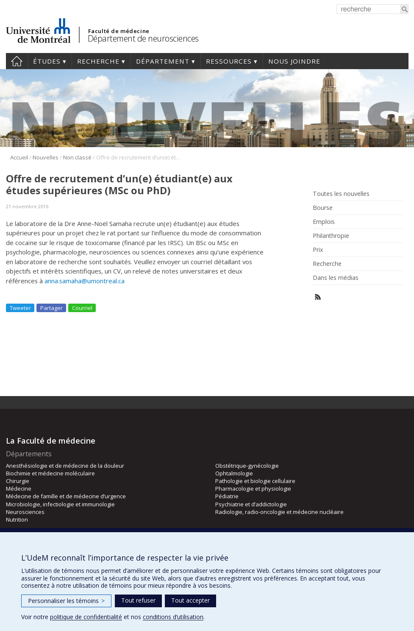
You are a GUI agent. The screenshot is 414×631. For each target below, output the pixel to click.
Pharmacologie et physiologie (253, 488)
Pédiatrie (227, 496)
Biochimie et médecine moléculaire (50, 473)
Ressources (229, 61)
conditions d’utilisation (173, 617)
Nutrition (17, 519)
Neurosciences (25, 512)
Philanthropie (331, 235)
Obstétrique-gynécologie (247, 465)
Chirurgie (17, 481)
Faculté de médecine (119, 31)
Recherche (98, 61)
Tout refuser (138, 600)
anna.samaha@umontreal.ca (84, 280)
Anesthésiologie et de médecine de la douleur (65, 465)
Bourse (323, 207)
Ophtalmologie (234, 473)
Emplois (324, 221)
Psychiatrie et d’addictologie (251, 504)
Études (47, 61)
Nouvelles (45, 157)
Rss (318, 297)
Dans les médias (335, 277)
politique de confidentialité (86, 617)
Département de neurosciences (143, 38)
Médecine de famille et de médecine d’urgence (66, 496)
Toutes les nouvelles (341, 193)
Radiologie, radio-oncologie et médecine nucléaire (279, 512)
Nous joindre (294, 61)
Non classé (77, 157)
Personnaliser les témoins (66, 601)
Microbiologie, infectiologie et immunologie (60, 504)
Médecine (18, 488)
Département (162, 61)
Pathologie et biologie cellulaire (255, 481)
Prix (318, 249)
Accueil (16, 61)
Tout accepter (190, 600)
